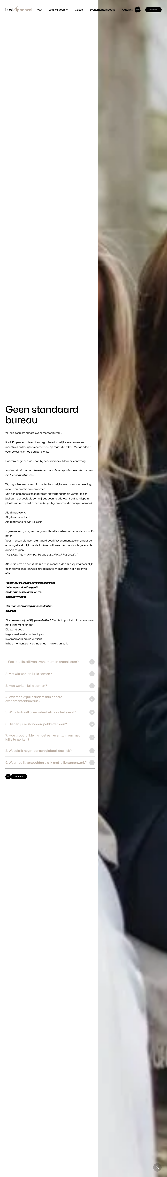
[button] (58, 9)
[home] (18, 10)
